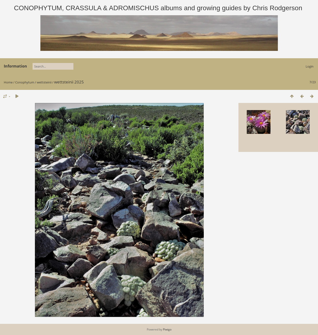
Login (309, 66)
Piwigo (167, 329)
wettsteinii (44, 82)
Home (8, 82)
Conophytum (24, 82)
